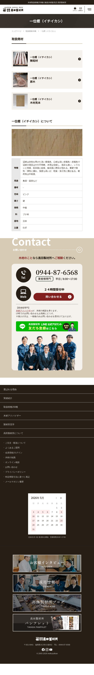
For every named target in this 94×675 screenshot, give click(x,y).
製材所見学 (8, 424)
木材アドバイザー (24, 310)
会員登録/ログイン (13, 452)
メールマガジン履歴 (14, 481)
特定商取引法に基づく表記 (17, 476)
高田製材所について (13, 433)
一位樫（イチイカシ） (49, 31)
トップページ (16, 31)
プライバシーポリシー (15, 471)
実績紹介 (7, 398)
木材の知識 (10, 457)
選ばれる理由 (10, 389)
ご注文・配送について (15, 442)
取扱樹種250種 (31, 31)
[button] (89, 9)
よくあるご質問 (12, 447)
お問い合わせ (11, 466)
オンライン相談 (12, 462)
